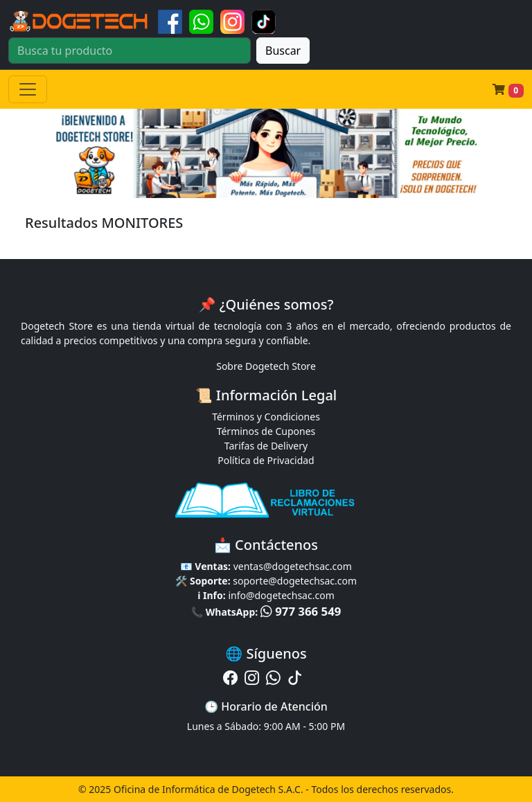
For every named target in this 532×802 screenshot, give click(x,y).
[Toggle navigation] (27, 89)
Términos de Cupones (266, 431)
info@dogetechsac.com (281, 595)
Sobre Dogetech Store (266, 366)
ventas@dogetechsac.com (292, 566)
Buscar (283, 50)
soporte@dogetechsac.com (295, 580)
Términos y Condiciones (266, 416)
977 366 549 (300, 611)
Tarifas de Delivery (266, 445)
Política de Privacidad (266, 460)
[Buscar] (129, 50)
